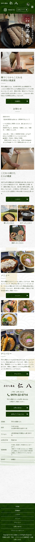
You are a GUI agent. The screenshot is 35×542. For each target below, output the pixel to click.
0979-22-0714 (19, 394)
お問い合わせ (17, 407)
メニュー (17, 295)
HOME (17, 506)
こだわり (17, 199)
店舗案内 (17, 101)
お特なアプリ (21, 10)
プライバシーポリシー (17, 530)
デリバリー (17, 374)
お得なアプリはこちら (17, 414)
